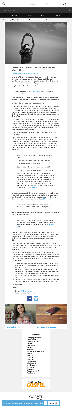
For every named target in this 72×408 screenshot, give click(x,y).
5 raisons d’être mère (13, 327)
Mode (28, 359)
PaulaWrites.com (26, 291)
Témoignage (31, 365)
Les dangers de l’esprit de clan (47, 327)
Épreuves (30, 345)
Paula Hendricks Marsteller (21, 74)
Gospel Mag (7, 20)
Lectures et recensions (34, 351)
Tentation (30, 367)
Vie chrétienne (31, 371)
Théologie (30, 369)
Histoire (29, 349)
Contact (42, 15)
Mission (29, 357)
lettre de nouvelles (34, 91)
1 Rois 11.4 (47, 199)
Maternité (30, 355)
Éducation (30, 343)
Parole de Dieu (31, 361)
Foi (28, 347)
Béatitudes (30, 340)
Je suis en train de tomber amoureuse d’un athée (33, 20)
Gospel (63, 4)
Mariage (29, 353)
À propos (15, 15)
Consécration (31, 342)
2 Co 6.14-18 (32, 187)
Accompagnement (33, 338)
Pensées (31, 4)
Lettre (29, 15)
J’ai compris (53, 403)
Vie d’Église (30, 373)
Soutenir (57, 15)
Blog (15, 4)
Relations (34, 74)
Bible (47, 4)
